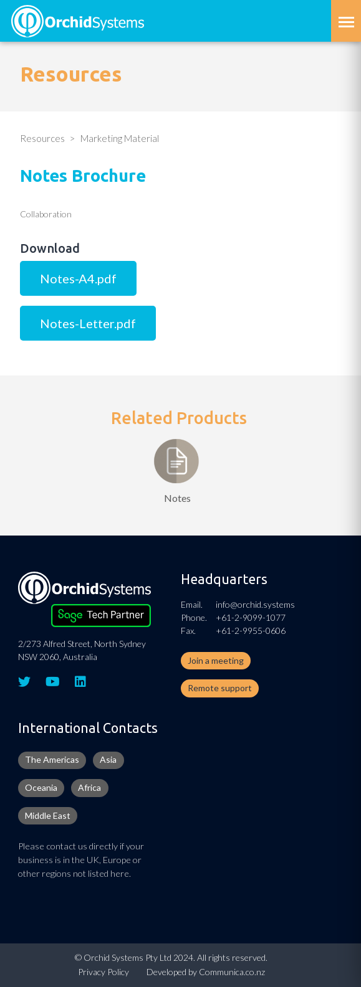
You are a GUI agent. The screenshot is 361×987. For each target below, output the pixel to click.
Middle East (47, 815)
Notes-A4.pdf (78, 278)
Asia (108, 759)
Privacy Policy (103, 971)
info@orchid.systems (255, 604)
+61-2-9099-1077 (251, 617)
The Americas (52, 759)
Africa (89, 787)
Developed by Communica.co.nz (206, 971)
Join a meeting (216, 660)
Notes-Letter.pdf (88, 323)
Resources (42, 138)
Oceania (41, 787)
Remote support (220, 687)
